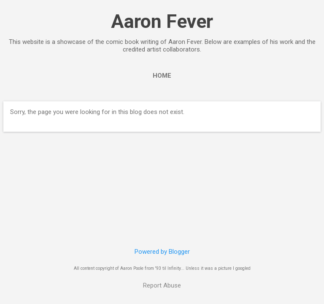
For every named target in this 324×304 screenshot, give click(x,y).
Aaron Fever (162, 21)
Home (162, 75)
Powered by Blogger (162, 251)
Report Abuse (162, 285)
